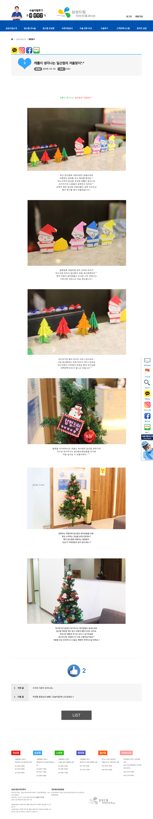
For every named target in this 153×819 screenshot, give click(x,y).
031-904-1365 (107, 766)
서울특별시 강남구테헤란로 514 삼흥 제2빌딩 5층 (45, 762)
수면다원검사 (67, 28)
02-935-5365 (63, 769)
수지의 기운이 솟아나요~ (43, 688)
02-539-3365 (20, 769)
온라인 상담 (142, 28)
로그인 (129, 16)
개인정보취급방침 (57, 789)
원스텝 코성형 (48, 28)
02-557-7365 (41, 772)
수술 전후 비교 (86, 28)
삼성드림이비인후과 (18, 789)
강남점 (16, 752)
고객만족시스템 (123, 28)
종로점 (81, 752)
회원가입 (139, 16)
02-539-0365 (20, 766)
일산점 (103, 752)
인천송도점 (126, 752)
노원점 (59, 752)
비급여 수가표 (40, 797)
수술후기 (104, 28)
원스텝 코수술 (30, 28)
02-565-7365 (41, 769)
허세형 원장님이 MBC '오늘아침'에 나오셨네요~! (53, 697)
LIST (76, 715)
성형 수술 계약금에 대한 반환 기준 (21, 800)
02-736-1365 (84, 766)
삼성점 (37, 752)
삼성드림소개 (11, 28)
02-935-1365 (63, 766)
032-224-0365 (128, 772)
